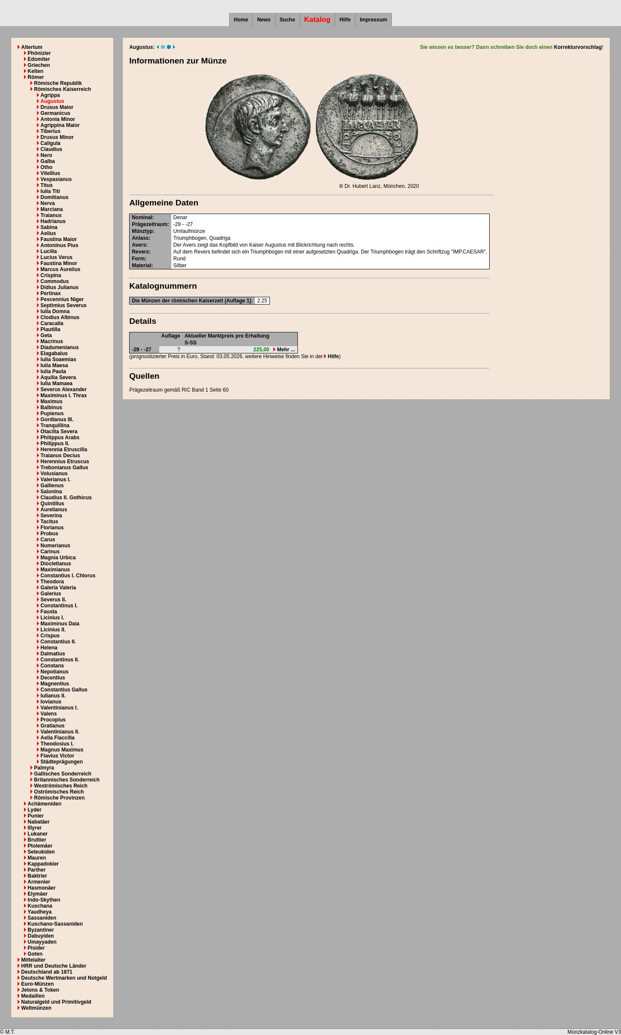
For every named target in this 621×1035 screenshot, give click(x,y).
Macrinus (51, 341)
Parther (36, 870)
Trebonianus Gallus (64, 468)
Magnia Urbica (58, 558)
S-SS (191, 343)
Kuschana (39, 906)
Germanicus (55, 113)
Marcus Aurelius (60, 269)
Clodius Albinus (59, 317)
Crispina (50, 275)
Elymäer (37, 894)
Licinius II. (53, 630)
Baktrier (37, 876)
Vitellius (50, 173)
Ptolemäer (39, 846)
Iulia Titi (50, 191)
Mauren (36, 858)
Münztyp (142, 231)
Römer (35, 77)
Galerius (50, 594)
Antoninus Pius (59, 245)
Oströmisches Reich (59, 792)
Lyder (34, 810)
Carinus (50, 552)
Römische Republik (58, 83)
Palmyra (44, 768)
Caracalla (51, 323)
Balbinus (51, 407)
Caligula (50, 143)
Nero (46, 155)
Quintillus (52, 504)
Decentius (52, 678)
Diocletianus (55, 564)
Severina (51, 516)
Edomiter (38, 59)
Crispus (50, 636)
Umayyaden (41, 942)
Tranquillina (54, 425)
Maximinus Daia (59, 624)
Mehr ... (284, 350)
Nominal (142, 217)
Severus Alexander (63, 389)
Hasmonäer (41, 888)
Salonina (51, 492)
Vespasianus (56, 179)
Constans (52, 666)
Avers (139, 245)
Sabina (48, 227)
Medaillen (33, 996)
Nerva (47, 203)
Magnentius (54, 684)
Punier (35, 816)
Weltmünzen (36, 1008)
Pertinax (50, 293)
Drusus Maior (56, 107)
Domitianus (54, 197)
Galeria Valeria (58, 588)
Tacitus (49, 522)
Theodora (52, 582)
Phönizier (39, 53)
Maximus (51, 401)
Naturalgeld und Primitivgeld (56, 1002)
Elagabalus (53, 353)
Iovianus (50, 702)
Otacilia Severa (58, 431)
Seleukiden (41, 852)
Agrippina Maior (59, 125)
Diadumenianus (59, 347)
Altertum (31, 47)
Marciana (51, 209)
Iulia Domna (55, 311)
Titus (46, 185)
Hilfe (345, 20)
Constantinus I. (59, 606)
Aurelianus (53, 510)
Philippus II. (54, 444)
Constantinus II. (59, 660)
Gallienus (52, 486)
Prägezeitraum (149, 224)
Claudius (51, 149)
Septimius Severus (63, 305)
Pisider (36, 948)
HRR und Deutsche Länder (53, 966)
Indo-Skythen (43, 900)
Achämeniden (44, 804)
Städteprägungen (61, 762)
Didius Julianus (59, 287)
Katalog (317, 19)
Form (138, 259)
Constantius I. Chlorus (67, 576)
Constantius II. (58, 642)
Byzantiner (40, 930)
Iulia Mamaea (56, 383)
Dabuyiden (40, 936)
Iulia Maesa (54, 365)
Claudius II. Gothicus (65, 498)
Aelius (48, 233)
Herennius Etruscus (64, 462)
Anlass (140, 238)
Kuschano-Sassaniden (55, 924)
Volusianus (53, 474)
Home (241, 20)
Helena (48, 648)
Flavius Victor (57, 756)
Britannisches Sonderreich (67, 780)
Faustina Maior (58, 239)
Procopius (53, 720)
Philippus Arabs (59, 438)
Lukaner (37, 834)
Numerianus (55, 546)
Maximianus (55, 570)
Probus (49, 534)
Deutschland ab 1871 (46, 972)
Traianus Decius (60, 456)
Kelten (35, 71)
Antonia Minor (57, 119)
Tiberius (50, 131)
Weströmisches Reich (61, 786)
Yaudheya (39, 912)
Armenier (38, 882)
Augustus (52, 101)
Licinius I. (52, 618)
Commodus (54, 281)
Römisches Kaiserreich (62, 89)
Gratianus (52, 726)
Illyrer (34, 828)
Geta (46, 335)
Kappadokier (43, 864)
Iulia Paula (53, 371)
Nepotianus (54, 672)
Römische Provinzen (59, 798)
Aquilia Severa (58, 377)
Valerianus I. (55, 480)
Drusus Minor (56, 137)
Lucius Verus (56, 257)
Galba (47, 161)
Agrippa (50, 95)
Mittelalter (33, 960)
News (263, 20)
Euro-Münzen (37, 984)
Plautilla (50, 329)
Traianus (50, 215)
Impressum (373, 20)
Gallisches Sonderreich (62, 774)
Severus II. (53, 600)
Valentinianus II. (59, 732)
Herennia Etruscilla (63, 450)
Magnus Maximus (61, 750)
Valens (48, 714)
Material (141, 266)
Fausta (48, 612)
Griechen (38, 65)
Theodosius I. (56, 744)
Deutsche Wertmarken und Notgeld (64, 978)
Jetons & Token (40, 990)
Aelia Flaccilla (57, 738)
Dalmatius (52, 654)
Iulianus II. (53, 696)
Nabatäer (38, 822)
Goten (34, 954)
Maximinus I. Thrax (63, 395)
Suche (287, 20)
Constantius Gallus (63, 690)
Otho (46, 167)
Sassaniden (41, 918)
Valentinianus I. (59, 708)
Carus (47, 540)
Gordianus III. (56, 419)
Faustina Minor (58, 263)
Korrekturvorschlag (578, 47)
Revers (140, 252)
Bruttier (36, 840)
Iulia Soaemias (58, 359)
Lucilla (48, 251)
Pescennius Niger (62, 299)
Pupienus (52, 413)
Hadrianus (53, 221)
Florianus (52, 528)
